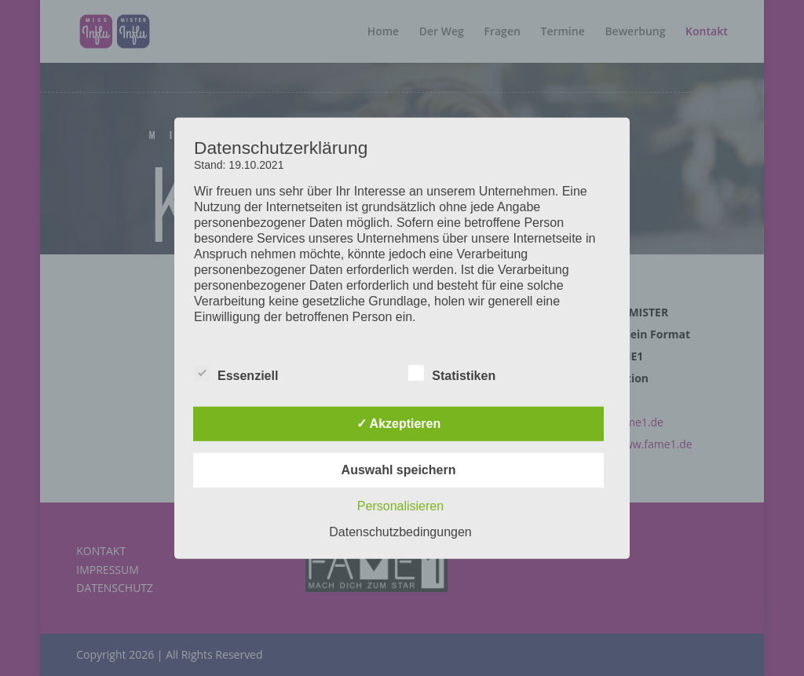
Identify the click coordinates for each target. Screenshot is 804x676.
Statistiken (451, 373)
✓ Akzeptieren (398, 423)
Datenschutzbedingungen (400, 532)
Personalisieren (400, 506)
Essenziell (236, 373)
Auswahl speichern (399, 470)
